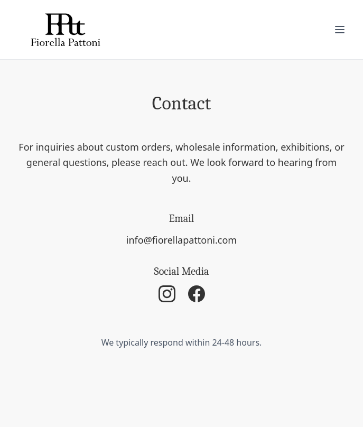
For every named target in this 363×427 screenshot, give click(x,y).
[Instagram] (167, 293)
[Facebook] (196, 293)
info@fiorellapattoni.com (181, 240)
